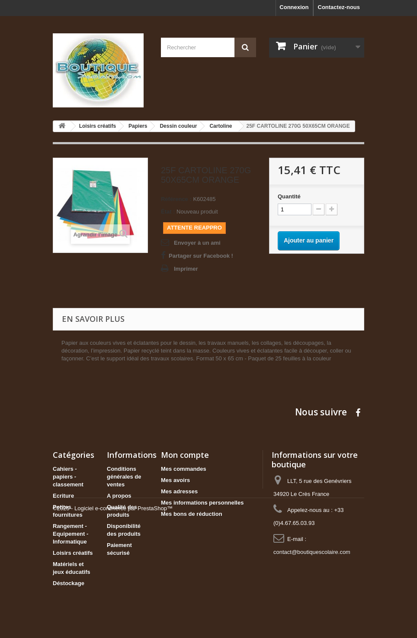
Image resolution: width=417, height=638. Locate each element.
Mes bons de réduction (191, 514)
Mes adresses (179, 491)
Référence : (176, 199)
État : (168, 211)
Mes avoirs (175, 480)
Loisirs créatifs (73, 553)
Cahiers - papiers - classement (68, 477)
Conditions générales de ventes (124, 477)
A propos (119, 495)
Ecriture (63, 495)
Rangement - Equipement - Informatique (70, 534)
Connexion (293, 7)
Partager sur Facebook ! (201, 256)
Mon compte (185, 455)
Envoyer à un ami (197, 243)
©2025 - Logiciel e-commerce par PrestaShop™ (113, 614)
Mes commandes (183, 469)
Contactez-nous (339, 7)
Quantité (289, 196)
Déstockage (68, 583)
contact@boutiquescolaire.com (311, 552)
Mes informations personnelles (202, 502)
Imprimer (186, 269)
